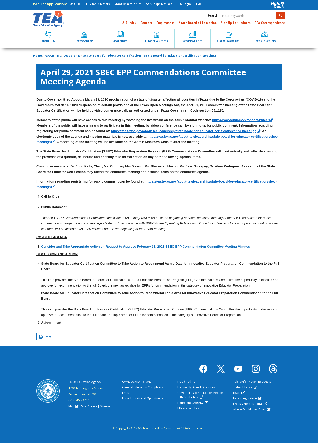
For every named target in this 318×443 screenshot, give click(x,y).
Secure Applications (159, 4)
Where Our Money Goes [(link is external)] (251, 409)
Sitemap (106, 406)
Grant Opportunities (127, 4)
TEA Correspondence (270, 23)
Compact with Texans (136, 382)
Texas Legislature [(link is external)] (247, 398)
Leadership (72, 55)
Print (45, 337)
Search (212, 15)
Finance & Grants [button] (156, 37)
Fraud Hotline (186, 382)
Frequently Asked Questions (196, 387)
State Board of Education (198, 23)
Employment (166, 23)
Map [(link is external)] (73, 406)
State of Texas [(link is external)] (245, 387)
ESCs (125, 393)
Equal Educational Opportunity (142, 398)
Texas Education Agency (84, 382)
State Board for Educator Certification (112, 55)
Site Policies (89, 406)
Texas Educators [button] (265, 37)
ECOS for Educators (97, 4)
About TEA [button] (48, 37)
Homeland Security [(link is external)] (192, 403)
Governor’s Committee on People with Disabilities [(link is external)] (200, 395)
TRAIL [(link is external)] (239, 393)
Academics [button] (120, 37)
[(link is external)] (242, 120)
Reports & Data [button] (192, 37)
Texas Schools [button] (84, 37)
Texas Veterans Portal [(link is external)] (250, 404)
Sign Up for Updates (236, 23)
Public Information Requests (252, 382)
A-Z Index (129, 23)
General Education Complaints (142, 387)
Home (37, 55)
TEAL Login (184, 4)
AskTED (75, 4)
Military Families (188, 408)
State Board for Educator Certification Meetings (180, 55)
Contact (146, 23)
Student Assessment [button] (228, 37)
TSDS (199, 4)
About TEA (53, 55)
